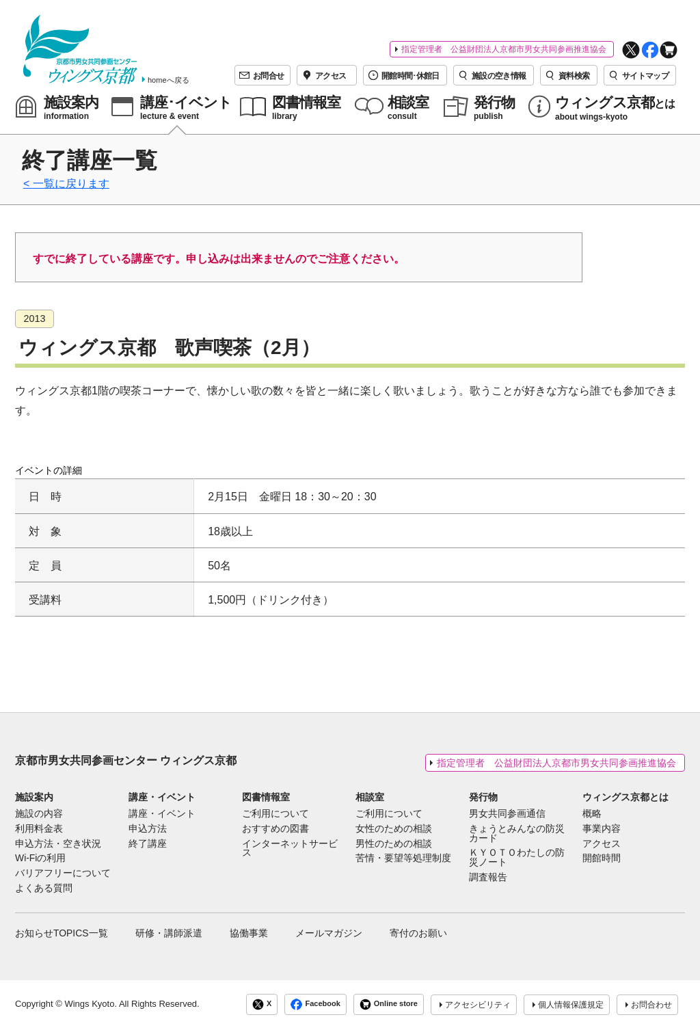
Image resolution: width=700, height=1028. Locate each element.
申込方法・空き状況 (58, 844)
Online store (389, 1004)
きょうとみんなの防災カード (517, 833)
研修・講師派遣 (168, 933)
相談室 (369, 797)
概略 (592, 814)
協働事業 (249, 933)
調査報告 (488, 877)
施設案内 (34, 797)
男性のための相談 (393, 844)
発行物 (483, 797)
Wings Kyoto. (90, 1004)
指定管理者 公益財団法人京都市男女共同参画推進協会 (503, 49)
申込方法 (148, 829)
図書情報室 (266, 797)
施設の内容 (39, 814)
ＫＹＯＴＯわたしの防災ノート (517, 857)
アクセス (601, 844)
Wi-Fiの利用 (40, 858)
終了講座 (148, 844)
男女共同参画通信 (507, 814)
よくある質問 (43, 888)
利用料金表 (39, 829)
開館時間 (601, 858)
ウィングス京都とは (625, 797)
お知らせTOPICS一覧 (61, 933)
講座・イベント (162, 797)
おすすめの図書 (275, 829)
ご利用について (275, 814)
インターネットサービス (290, 848)
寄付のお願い (418, 933)
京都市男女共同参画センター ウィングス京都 (126, 760)
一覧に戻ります (71, 183)
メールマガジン (328, 933)
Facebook (315, 1004)
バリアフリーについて (63, 873)
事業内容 (601, 829)
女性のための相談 (393, 829)
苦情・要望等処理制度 (403, 858)
